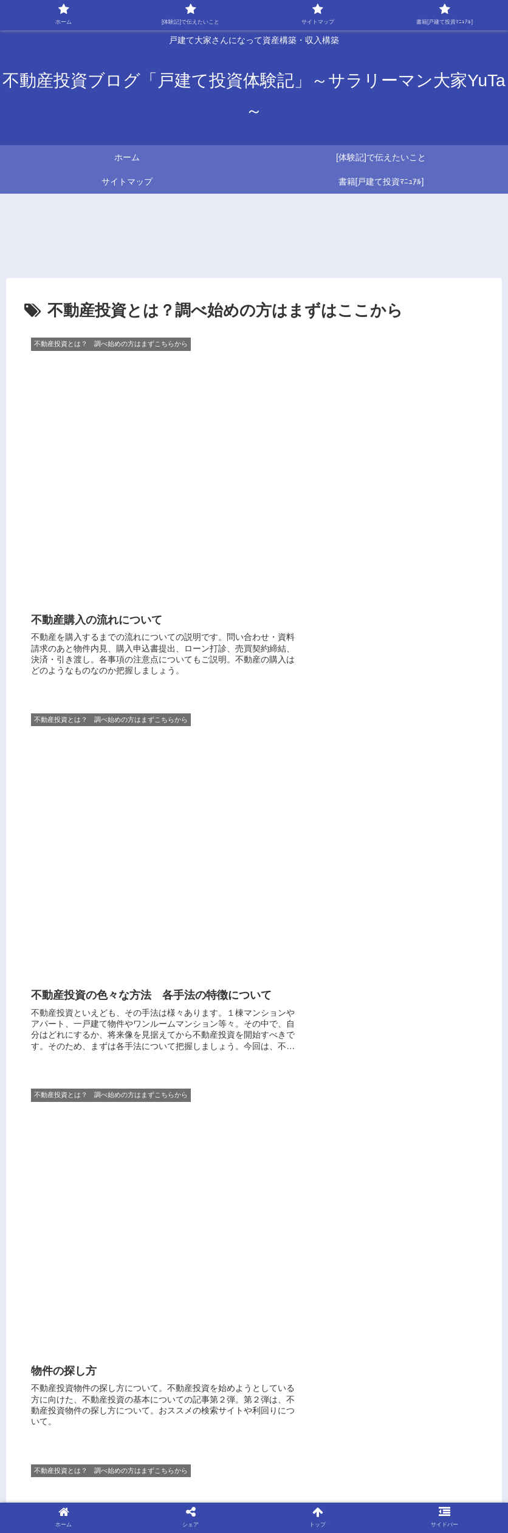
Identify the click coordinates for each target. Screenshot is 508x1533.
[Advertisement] (254, 1117)
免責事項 (254, 1495)
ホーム (87, 1464)
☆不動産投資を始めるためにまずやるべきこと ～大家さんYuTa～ (305, 1464)
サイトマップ (138, 1464)
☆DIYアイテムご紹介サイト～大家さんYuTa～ (297, 1479)
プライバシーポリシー (441, 1479)
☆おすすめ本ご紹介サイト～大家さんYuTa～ (110, 1479)
